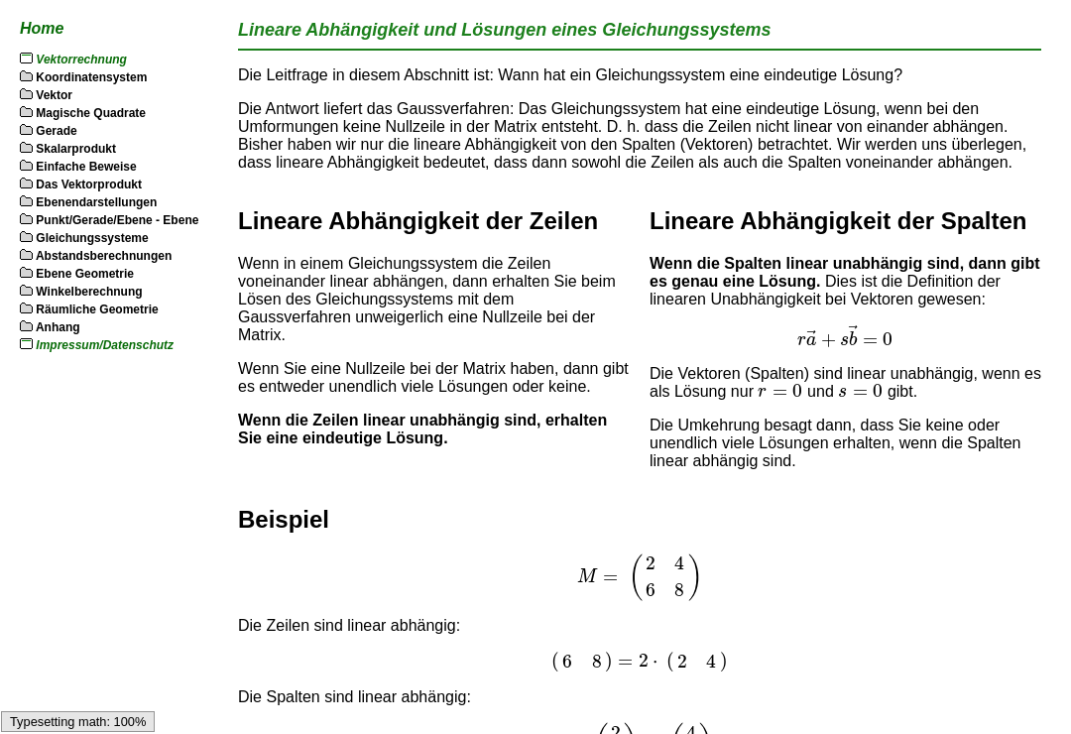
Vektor (46, 95)
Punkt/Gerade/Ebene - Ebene (109, 220)
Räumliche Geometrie (89, 309)
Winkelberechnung (81, 292)
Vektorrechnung (81, 59)
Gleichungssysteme (84, 238)
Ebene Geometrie (77, 274)
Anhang (50, 327)
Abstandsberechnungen (96, 256)
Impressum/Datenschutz (105, 345)
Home (41, 28)
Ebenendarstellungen (88, 202)
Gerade (48, 131)
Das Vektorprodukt (81, 184)
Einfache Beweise (78, 167)
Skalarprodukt (68, 149)
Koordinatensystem (83, 77)
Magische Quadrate (83, 113)
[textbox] (845, 336)
